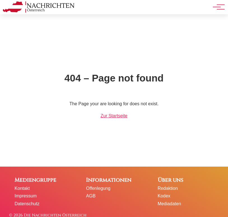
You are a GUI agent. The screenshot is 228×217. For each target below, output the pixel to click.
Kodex (164, 195)
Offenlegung (98, 188)
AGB (91, 195)
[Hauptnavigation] (217, 7)
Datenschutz (27, 203)
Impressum (26, 195)
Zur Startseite (114, 115)
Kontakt (22, 188)
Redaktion (168, 188)
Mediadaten (169, 203)
